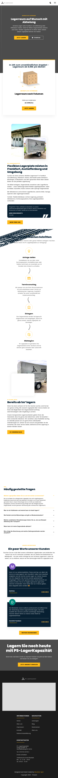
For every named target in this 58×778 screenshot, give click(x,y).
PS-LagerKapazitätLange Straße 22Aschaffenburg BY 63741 (24, 748)
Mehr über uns (15, 222)
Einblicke (36, 37)
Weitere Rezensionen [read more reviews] (29, 632)
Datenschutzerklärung (24, 733)
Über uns (19, 724)
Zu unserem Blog (16, 432)
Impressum (20, 727)
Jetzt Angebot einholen (29, 664)
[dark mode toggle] (50, 3)
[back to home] (7, 3)
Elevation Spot (39, 772)
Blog (33, 724)
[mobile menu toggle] (55, 3)
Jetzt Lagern (21, 37)
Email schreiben (22, 754)
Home (18, 721)
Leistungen (35, 721)
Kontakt (19, 730)
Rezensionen (36, 727)
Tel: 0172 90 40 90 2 (23, 752)
